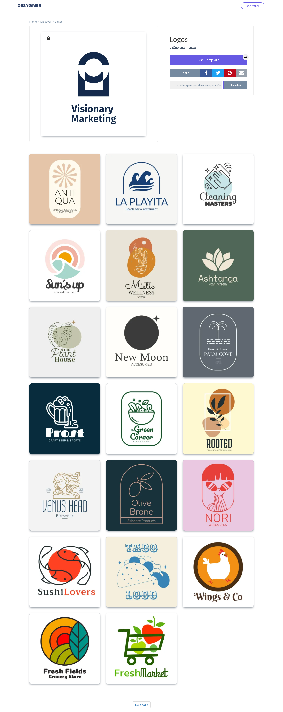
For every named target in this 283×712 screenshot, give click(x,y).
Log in (229, 5)
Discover (45, 21)
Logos (58, 21)
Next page (141, 704)
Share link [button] (235, 85)
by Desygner (177, 47)
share (184, 73)
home (33, 21)
